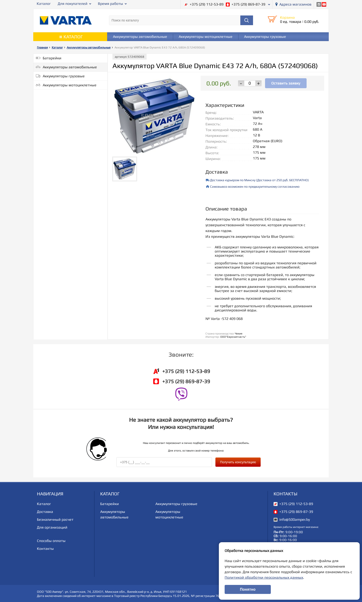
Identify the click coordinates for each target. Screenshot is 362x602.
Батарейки (52, 58)
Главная (42, 47)
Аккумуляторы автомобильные (140, 36)
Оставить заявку (285, 83)
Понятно (248, 589)
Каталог (44, 3)
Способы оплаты (51, 540)
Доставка (45, 511)
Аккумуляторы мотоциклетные (205, 36)
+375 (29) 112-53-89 (206, 4)
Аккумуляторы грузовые (265, 36)
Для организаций (52, 527)
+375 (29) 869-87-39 (248, 4)
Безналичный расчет (55, 519)
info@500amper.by (294, 519)
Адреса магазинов (295, 4)
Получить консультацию (238, 462)
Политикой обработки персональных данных (264, 577)
